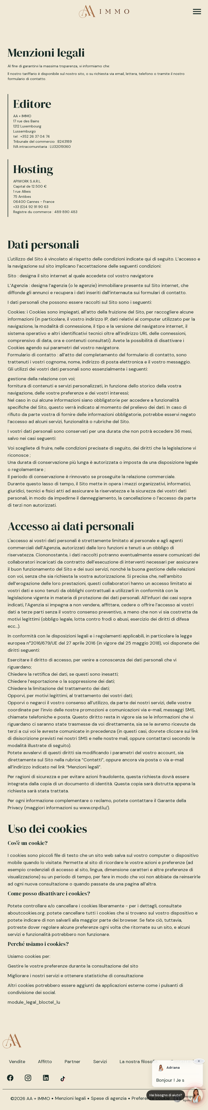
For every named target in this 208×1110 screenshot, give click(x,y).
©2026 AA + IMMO (30, 1098)
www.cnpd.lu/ (93, 808)
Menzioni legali (70, 1098)
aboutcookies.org (26, 913)
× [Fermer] (199, 1061)
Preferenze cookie (151, 1098)
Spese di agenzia (109, 1098)
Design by (184, 1098)
